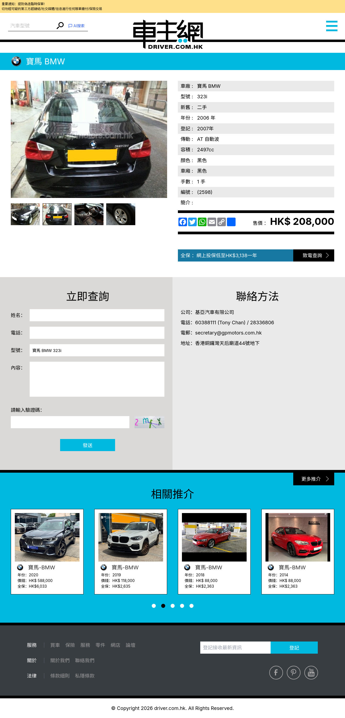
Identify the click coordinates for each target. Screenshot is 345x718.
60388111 (205, 322)
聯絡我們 (84, 660)
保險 (70, 645)
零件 (100, 645)
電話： (18, 333)
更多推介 (311, 479)
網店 (115, 645)
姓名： (18, 315)
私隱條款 (84, 676)
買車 (55, 645)
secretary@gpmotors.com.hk (228, 333)
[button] (154, 606)
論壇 (130, 645)
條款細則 (60, 676)
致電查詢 (312, 255)
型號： (18, 350)
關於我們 (60, 660)
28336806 (262, 322)
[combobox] (31, 26)
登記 (294, 648)
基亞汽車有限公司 (214, 312)
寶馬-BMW (35, 567)
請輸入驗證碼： (28, 410)
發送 (87, 445)
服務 (85, 645)
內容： (18, 368)
